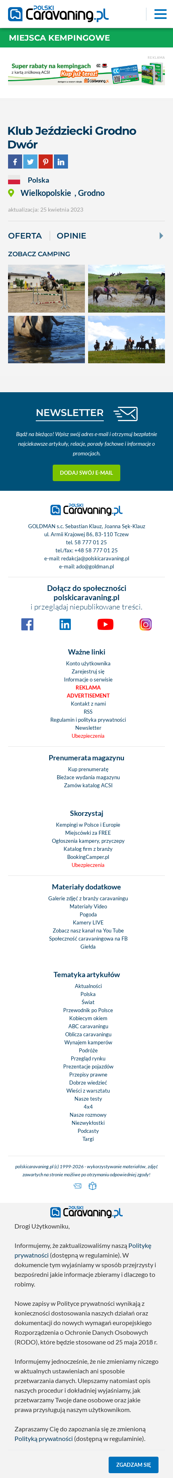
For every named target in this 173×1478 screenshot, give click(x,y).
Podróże (88, 1050)
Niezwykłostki (88, 1123)
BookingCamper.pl (88, 857)
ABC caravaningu (88, 1026)
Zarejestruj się (88, 671)
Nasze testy (88, 1098)
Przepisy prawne (88, 1074)
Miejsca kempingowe (59, 38)
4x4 (88, 1106)
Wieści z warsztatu (88, 1090)
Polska (88, 994)
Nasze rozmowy (88, 1115)
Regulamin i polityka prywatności (88, 719)
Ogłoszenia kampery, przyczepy (88, 841)
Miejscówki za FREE (88, 833)
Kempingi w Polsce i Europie (88, 824)
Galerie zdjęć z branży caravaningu (88, 898)
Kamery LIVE (88, 922)
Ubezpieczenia (88, 736)
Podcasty (88, 1131)
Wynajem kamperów (88, 1042)
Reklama (88, 687)
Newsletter (88, 728)
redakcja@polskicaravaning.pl (95, 558)
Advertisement (88, 695)
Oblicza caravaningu (88, 1034)
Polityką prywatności (43, 1438)
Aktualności (88, 986)
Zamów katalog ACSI (88, 785)
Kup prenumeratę (88, 769)
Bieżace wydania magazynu (88, 777)
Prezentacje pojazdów (88, 1066)
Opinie (71, 236)
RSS (88, 711)
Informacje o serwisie (88, 679)
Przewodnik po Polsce (88, 1010)
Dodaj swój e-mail (86, 472)
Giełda (88, 946)
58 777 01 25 (90, 542)
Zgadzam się (133, 1465)
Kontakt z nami (88, 703)
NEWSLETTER (70, 412)
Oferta (25, 236)
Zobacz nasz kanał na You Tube (88, 930)
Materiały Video (88, 906)
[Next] (160, 235)
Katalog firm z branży (88, 849)
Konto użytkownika (88, 663)
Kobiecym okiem (88, 1018)
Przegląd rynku (88, 1058)
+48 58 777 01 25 (96, 550)
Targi (88, 1139)
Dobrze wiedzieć (88, 1082)
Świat (88, 1002)
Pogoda (88, 914)
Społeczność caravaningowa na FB (88, 938)
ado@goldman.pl (95, 566)
